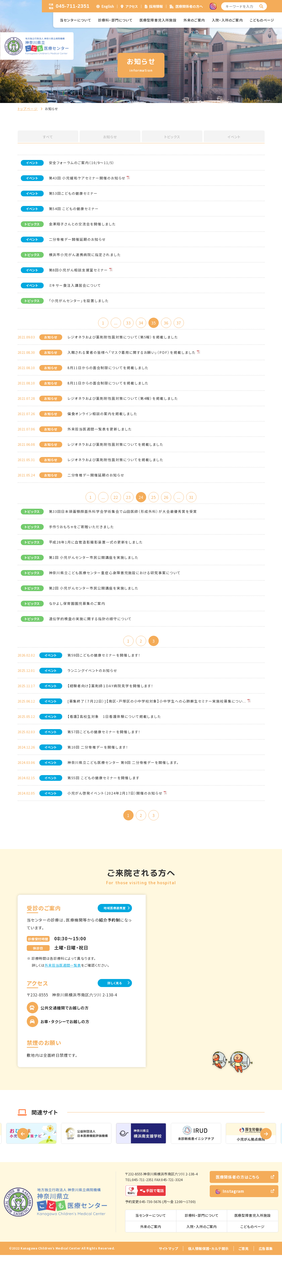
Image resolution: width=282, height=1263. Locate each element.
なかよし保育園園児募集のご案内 (77, 606)
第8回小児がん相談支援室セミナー (78, 270)
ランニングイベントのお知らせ (92, 675)
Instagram (230, 1199)
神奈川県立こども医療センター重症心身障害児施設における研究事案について (115, 576)
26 (170, 499)
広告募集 (266, 1256)
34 (141, 323)
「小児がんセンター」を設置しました (79, 300)
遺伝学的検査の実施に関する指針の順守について (90, 622)
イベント (234, 137)
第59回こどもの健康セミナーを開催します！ (104, 660)
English (108, 6)
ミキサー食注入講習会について (75, 285)
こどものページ (262, 20)
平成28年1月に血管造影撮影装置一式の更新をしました (96, 545)
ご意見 (244, 1256)
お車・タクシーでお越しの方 (64, 1029)
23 (126, 499)
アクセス (132, 6)
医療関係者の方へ (189, 6)
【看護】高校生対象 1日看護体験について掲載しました (114, 721)
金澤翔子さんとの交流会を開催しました (82, 224)
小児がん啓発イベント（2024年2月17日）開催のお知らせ (115, 798)
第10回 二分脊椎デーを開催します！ (97, 752)
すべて (47, 137)
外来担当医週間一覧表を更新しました (99, 430)
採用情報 (156, 6)
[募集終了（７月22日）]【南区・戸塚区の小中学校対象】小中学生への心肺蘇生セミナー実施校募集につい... (156, 706)
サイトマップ (168, 1256)
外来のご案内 (194, 20)
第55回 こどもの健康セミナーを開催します (103, 782)
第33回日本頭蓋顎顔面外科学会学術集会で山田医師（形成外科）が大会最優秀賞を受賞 (123, 514)
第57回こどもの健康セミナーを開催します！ (104, 736)
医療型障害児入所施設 (158, 20)
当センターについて (75, 20)
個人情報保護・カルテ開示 (208, 1256)
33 (126, 323)
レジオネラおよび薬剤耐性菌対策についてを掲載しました (115, 446)
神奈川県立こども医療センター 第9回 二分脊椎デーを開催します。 (123, 767)
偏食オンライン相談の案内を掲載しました (102, 415)
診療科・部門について (115, 20)
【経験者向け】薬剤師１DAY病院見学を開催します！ (110, 690)
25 (155, 499)
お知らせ (110, 137)
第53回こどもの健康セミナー (73, 193)
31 (200, 499)
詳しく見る (109, 990)
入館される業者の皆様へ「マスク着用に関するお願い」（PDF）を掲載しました (131, 354)
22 (111, 499)
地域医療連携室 (109, 915)
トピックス (172, 137)
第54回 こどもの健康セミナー (74, 208)
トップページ (28, 108)
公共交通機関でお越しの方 (64, 1016)
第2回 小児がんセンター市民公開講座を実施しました (94, 591)
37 (185, 323)
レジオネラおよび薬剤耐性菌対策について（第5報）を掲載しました (122, 338)
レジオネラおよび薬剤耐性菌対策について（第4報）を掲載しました (122, 400)
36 (170, 323)
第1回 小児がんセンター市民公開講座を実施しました (94, 560)
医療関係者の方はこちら (237, 1185)
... (111, 323)
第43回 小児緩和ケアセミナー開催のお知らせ (87, 178)
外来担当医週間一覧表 (63, 972)
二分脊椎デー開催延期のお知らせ (77, 239)
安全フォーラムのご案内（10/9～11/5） (82, 162)
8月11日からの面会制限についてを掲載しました (108, 369)
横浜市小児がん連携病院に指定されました (85, 254)
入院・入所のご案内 (227, 20)
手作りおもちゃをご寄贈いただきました (81, 530)
